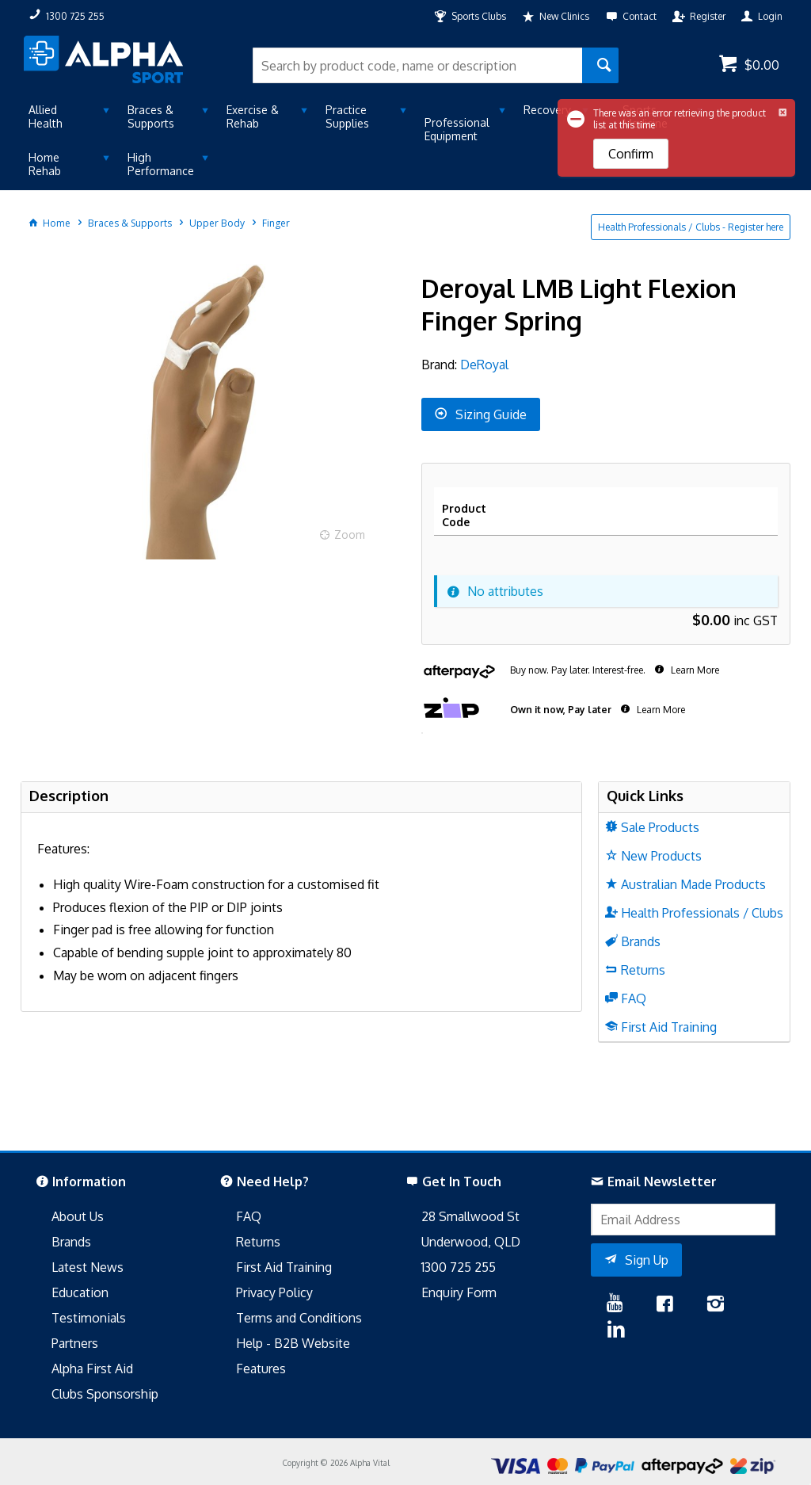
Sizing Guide (491, 414)
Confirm (630, 154)
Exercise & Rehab (253, 116)
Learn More (693, 670)
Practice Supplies (347, 116)
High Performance (161, 164)
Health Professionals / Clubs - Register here (690, 227)
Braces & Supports (151, 116)
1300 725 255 (458, 1267)
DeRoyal (484, 364)
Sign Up (646, 1260)
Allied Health (46, 116)
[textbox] (417, 65)
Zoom (349, 534)
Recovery (547, 109)
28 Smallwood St (470, 1216)
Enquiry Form (459, 1292)
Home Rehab (45, 164)
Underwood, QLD (470, 1242)
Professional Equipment (457, 129)
